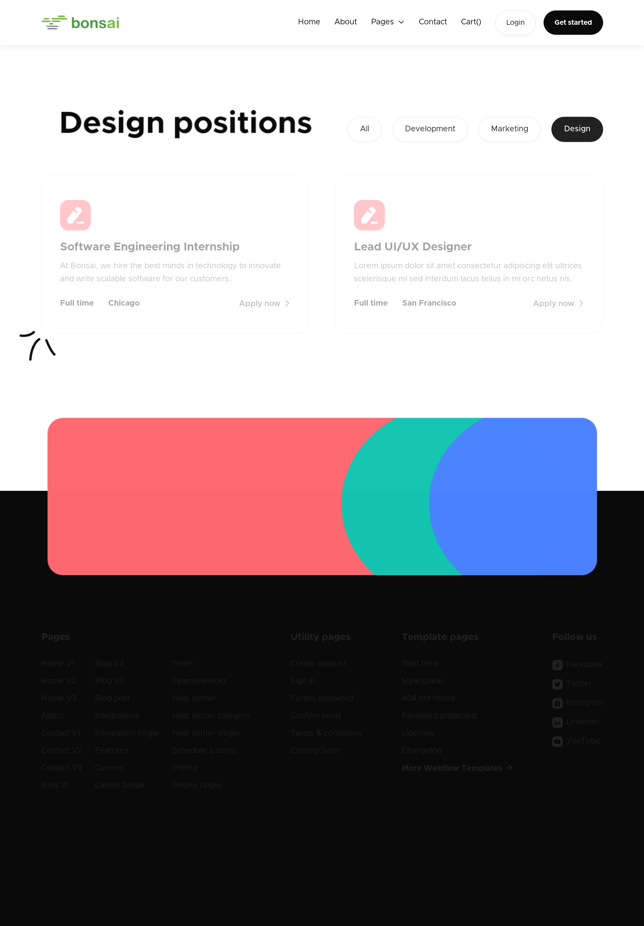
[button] (388, 22)
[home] (80, 22)
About (345, 22)
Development (430, 131)
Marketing (509, 131)
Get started (573, 22)
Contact (433, 22)
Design (577, 131)
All (364, 131)
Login (515, 22)
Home (309, 22)
